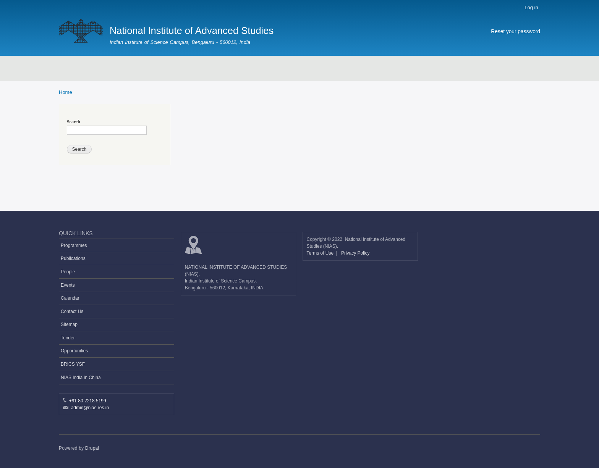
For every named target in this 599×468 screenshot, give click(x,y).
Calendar (70, 298)
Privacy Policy (355, 253)
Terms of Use (321, 253)
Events (68, 285)
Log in (531, 7)
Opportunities (74, 350)
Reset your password (515, 31)
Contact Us (72, 311)
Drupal (92, 448)
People (68, 271)
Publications (73, 258)
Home (65, 92)
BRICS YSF (73, 364)
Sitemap (69, 324)
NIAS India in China (81, 377)
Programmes (74, 245)
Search (73, 121)
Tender (68, 338)
